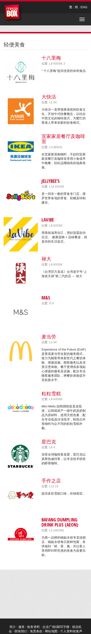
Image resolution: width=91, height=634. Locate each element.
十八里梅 (51, 57)
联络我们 (21, 631)
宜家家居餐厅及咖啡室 (63, 139)
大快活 (48, 96)
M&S (45, 297)
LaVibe (47, 219)
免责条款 (36, 631)
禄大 (46, 258)
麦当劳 (48, 336)
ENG (84, 7)
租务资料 (33, 627)
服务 (21, 627)
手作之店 (51, 480)
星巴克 (48, 441)
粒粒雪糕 (51, 393)
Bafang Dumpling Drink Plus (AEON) (59, 522)
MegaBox (13, 13)
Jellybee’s (50, 181)
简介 (12, 627)
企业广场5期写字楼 (55, 627)
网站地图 (51, 631)
